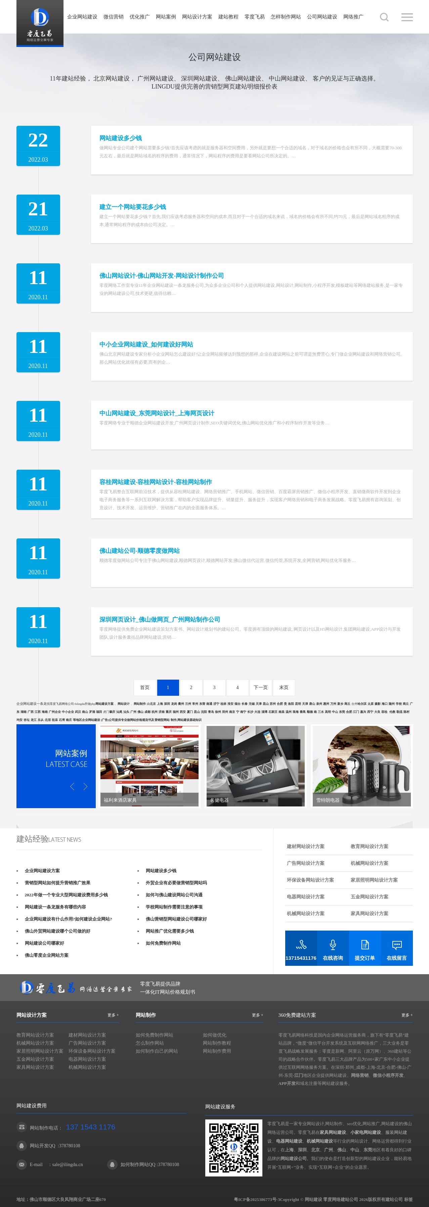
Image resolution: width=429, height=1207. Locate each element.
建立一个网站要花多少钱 (132, 207)
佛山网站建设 (243, 78)
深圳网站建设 (199, 78)
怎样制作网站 (286, 16)
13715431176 (301, 958)
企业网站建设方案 (42, 870)
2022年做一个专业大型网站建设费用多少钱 (66, 894)
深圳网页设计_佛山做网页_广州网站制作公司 (159, 619)
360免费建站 (292, 1015)
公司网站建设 (322, 16)
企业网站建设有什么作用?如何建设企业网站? (68, 919)
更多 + (113, 1015)
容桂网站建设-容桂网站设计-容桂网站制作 (155, 482)
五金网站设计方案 (369, 896)
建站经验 (74, 78)
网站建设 (39, 23)
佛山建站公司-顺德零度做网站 (139, 550)
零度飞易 (255, 16)
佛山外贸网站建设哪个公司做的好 (57, 931)
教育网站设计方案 (369, 846)
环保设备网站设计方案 (310, 880)
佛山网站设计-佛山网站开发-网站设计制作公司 (161, 275)
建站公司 (394, 1199)
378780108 (69, 1145)
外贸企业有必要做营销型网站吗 (176, 882)
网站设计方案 (197, 16)
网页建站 (235, 86)
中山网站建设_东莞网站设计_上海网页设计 (156, 413)
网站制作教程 (217, 1043)
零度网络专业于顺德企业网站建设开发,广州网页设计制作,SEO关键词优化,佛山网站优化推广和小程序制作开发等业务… (214, 422)
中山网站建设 (287, 78)
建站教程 (228, 16)
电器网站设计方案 (306, 896)
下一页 (261, 687)
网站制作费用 (217, 1051)
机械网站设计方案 (369, 863)
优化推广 (140, 16)
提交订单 (365, 958)
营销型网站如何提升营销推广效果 (57, 882)
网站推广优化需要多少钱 (170, 931)
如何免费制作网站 (163, 943)
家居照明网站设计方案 (374, 880)
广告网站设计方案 (306, 863)
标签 (408, 1199)
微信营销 (113, 16)
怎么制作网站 (150, 1043)
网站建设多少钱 (120, 138)
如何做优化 (214, 1035)
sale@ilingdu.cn (67, 1164)
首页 (144, 687)
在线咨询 (333, 958)
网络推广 (353, 16)
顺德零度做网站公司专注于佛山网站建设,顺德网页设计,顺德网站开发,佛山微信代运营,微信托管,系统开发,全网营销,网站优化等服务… (227, 560)
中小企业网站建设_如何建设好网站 (146, 344)
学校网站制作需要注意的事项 (174, 906)
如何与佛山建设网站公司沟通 (174, 894)
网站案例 (166, 16)
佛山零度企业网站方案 (47, 955)
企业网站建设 (82, 16)
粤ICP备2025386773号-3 (257, 1199)
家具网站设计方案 (369, 913)
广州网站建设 (155, 78)
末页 (284, 687)
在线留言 (397, 958)
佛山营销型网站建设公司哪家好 (176, 919)
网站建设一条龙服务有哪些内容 (55, 906)
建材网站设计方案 (306, 846)
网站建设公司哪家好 (44, 943)
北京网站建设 (111, 78)
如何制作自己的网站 (157, 1051)
